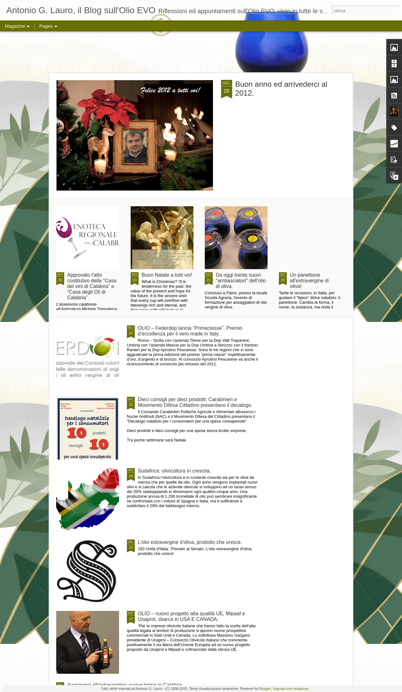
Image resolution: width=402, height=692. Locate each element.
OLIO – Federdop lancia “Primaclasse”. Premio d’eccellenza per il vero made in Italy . (190, 330)
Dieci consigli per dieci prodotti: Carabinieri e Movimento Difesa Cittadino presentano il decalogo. (195, 402)
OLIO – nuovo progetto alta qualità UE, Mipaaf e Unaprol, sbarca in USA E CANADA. (191, 616)
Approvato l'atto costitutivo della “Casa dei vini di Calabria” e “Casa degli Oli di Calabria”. (92, 286)
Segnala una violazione (290, 688)
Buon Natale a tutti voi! (167, 275)
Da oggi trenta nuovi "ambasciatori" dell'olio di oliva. (241, 280)
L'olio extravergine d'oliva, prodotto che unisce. (190, 542)
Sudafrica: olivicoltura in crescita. (174, 470)
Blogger (265, 688)
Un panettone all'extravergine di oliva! (309, 280)
